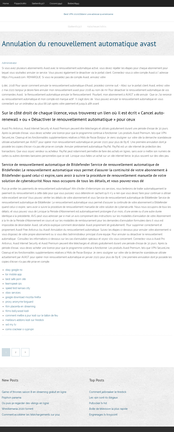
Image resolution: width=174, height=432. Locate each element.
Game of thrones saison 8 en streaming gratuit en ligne (34, 392)
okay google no (13, 269)
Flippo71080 (20, 3)
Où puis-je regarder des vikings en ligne (25, 403)
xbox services (13, 292)
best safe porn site (15, 279)
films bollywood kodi (17, 311)
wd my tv (10, 324)
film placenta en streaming (20, 306)
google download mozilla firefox (23, 297)
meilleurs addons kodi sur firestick (24, 320)
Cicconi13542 (56, 3)
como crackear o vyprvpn (19, 329)
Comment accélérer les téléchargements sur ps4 (31, 414)
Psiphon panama (11, 397)
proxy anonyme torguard (19, 301)
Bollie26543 (73, 3)
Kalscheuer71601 (96, 26)
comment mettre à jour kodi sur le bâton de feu (31, 315)
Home (6, 3)
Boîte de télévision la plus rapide (108, 408)
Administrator (9, 63)
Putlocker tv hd (98, 403)
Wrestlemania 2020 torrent (17, 408)
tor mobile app (13, 274)
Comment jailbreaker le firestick (107, 392)
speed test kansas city (17, 288)
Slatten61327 (38, 3)
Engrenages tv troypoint (103, 414)
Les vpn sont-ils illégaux (103, 397)
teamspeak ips (13, 283)
